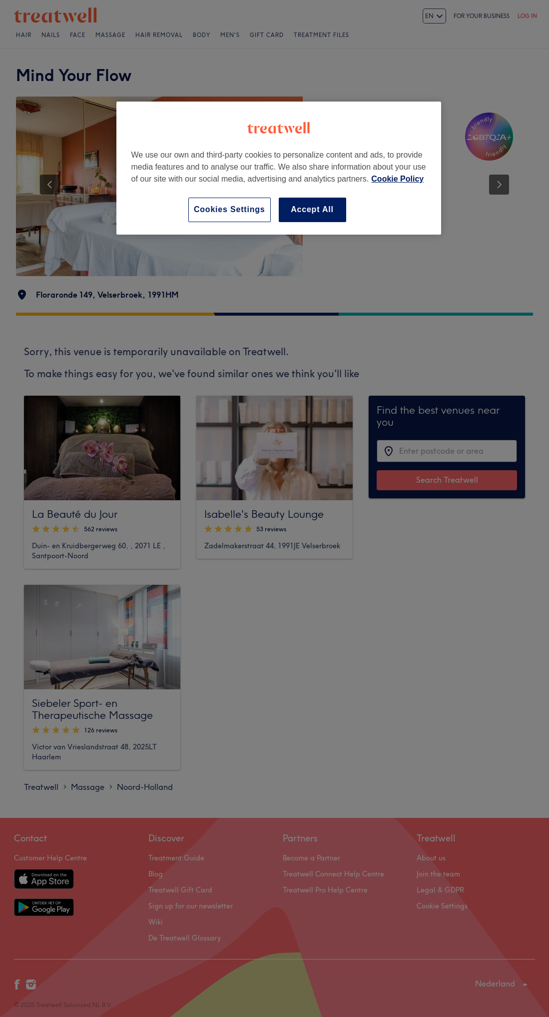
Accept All (312, 209)
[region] (278, 168)
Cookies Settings (229, 209)
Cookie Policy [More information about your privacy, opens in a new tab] (397, 179)
